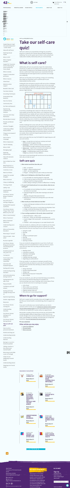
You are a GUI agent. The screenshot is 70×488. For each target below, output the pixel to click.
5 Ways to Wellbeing (8, 170)
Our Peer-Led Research (9, 94)
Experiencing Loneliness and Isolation (7, 99)
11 (38, 437)
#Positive (31, 26)
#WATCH (8, 28)
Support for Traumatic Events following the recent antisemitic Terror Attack (63, 16)
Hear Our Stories (7, 89)
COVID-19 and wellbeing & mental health (8, 346)
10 (36, 437)
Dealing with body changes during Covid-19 (9, 281)
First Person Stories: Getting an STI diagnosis (8, 303)
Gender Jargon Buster (9, 288)
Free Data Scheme (8, 79)
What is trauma (7, 67)
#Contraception (29, 16)
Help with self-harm (8, 38)
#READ (12, 28)
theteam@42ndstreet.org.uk (13, 463)
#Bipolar (47, 16)
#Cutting (22, 16)
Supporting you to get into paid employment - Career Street (9, 34)
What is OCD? (42, 11)
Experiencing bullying (9, 285)
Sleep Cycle (26, 136)
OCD (35, 16)
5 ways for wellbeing (28, 315)
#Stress (61, 23)
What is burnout (27, 318)
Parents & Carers (18, 7)
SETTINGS (34, 2)
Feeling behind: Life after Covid (30, 424)
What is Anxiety (7, 60)
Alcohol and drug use (8, 321)
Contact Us (9, 467)
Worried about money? (9, 107)
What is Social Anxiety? (9, 203)
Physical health (27, 316)
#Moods (52, 16)
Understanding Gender (9, 323)
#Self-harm (15, 16)
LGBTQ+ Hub (6, 176)
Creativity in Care (7, 158)
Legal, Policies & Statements (13, 469)
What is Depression (8, 130)
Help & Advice (39, 7)
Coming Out (6, 243)
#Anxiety (43, 16)
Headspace (26, 133)
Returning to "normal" (9, 222)
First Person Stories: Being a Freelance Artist (8, 184)
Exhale (24, 139)
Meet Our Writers (7, 161)
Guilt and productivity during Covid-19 (49, 407)
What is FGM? (6, 135)
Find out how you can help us (37, 478)
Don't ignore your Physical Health (50, 424)
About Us (60, 7)
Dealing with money (8, 256)
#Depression (49, 16)
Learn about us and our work (37, 479)
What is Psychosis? (8, 206)
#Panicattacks (58, 23)
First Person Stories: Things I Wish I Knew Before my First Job (8, 199)
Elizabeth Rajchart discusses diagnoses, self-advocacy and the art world (30, 387)
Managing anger (7, 138)
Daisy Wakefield (25, 310)
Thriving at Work (7, 173)
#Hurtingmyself (19, 16)
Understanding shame (9, 351)
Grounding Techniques (9, 82)
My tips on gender (8, 229)
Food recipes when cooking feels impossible (8, 248)
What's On (49, 7)
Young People (28, 7)
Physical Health (7, 272)
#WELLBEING (26, 26)
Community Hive (7, 92)
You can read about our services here (35, 307)
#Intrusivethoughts (39, 16)
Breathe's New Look (8, 77)
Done (24, 130)
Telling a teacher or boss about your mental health (8, 336)
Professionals (7, 7)
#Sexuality (26, 16)
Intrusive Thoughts (8, 114)
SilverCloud (6, 70)
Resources (6, 290)
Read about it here (30, 368)
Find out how (57, 481)
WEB (6, 477)
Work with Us (9, 466)
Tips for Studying (7, 133)
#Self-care (22, 26)
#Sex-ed (32, 16)
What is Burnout (7, 168)
